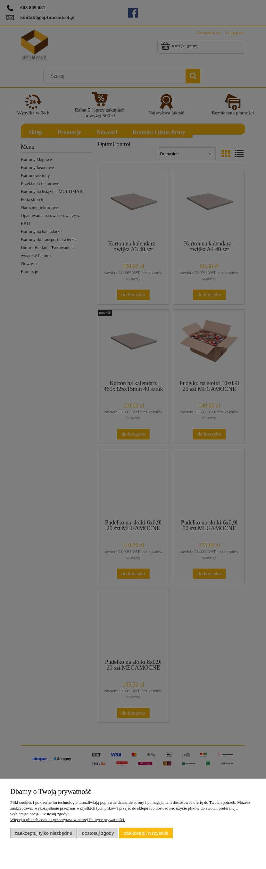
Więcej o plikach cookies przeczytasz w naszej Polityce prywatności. (67, 819)
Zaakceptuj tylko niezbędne (43, 833)
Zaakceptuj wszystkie (146, 833)
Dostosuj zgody (98, 833)
